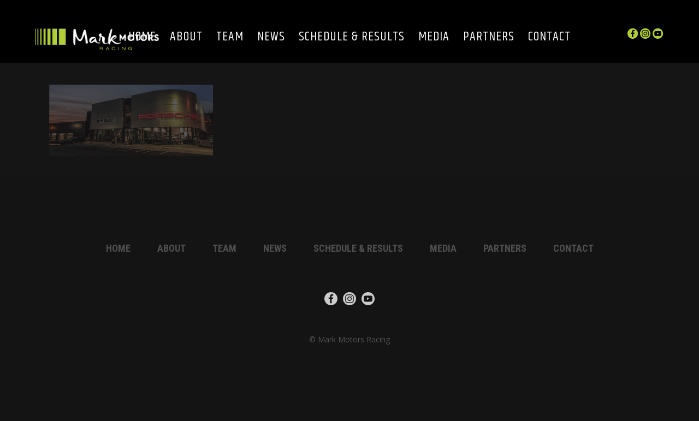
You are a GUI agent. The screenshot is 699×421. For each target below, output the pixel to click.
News (271, 37)
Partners (488, 37)
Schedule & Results (352, 37)
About (186, 37)
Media (433, 37)
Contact (549, 37)
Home (118, 248)
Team (230, 37)
